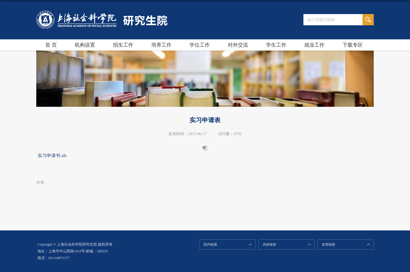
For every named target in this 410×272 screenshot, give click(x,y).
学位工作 (200, 45)
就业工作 (314, 45)
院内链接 (210, 244)
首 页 (51, 45)
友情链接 (328, 244)
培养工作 (161, 45)
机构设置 (85, 45)
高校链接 (269, 244)
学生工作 (276, 45)
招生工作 (123, 45)
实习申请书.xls (52, 155)
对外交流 (238, 45)
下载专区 (353, 45)
